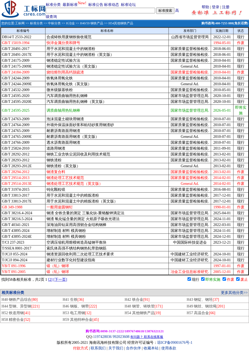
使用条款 (168, 348)
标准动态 (111, 5)
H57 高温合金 (201, 313)
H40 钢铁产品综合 (20, 300)
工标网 (20, 23)
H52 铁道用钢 (16, 313)
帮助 (205, 7)
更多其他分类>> (234, 293)
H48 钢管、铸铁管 (144, 306)
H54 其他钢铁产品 (143, 313)
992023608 (121, 337)
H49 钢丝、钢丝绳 (206, 306)
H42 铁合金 (137, 300)
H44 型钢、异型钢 (21, 306)
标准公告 (95, 5)
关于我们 (116, 348)
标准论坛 (128, 5)
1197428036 (102, 337)
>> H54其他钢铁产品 (118, 23)
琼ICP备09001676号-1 (174, 343)
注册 (225, 7)
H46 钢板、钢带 (80, 306)
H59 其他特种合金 (81, 320)
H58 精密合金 (16, 320)
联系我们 (98, 348)
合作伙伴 (133, 348)
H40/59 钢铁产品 (91, 23)
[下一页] (60, 280)
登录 (215, 7)
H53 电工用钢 (77, 313)
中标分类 (54, 23)
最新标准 (70, 5)
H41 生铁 (73, 300)
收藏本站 (151, 348)
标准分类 (53, 5)
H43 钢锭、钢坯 (203, 300)
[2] (50, 280)
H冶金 (70, 23)
